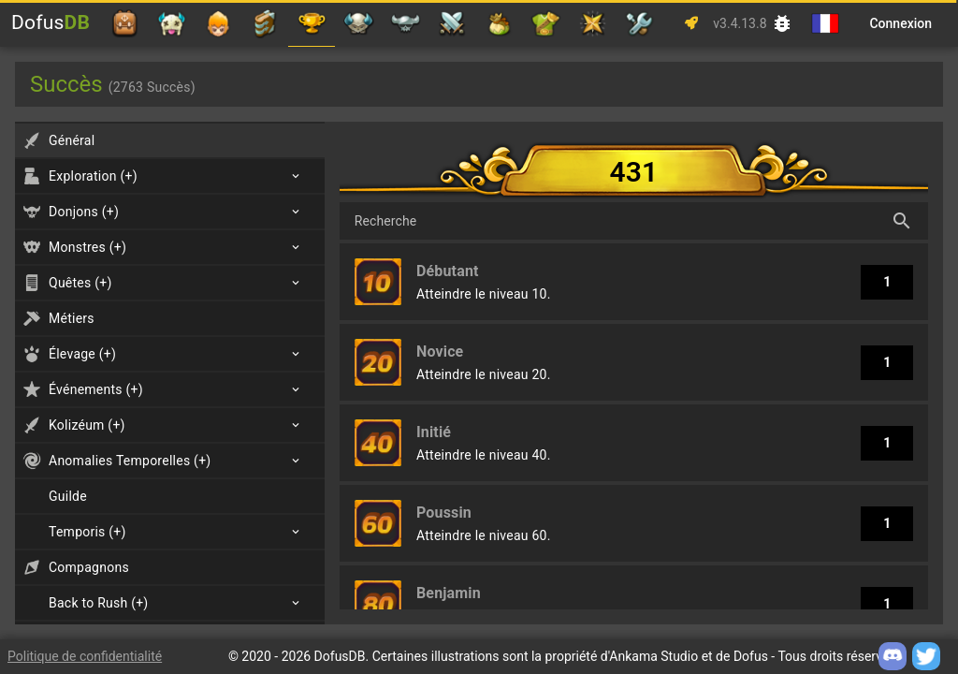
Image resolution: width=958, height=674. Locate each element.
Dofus (50, 22)
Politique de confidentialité (84, 656)
